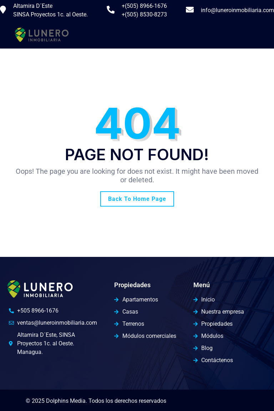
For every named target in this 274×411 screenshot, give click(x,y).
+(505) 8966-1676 (144, 5)
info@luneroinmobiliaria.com (237, 10)
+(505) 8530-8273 (144, 14)
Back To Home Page (137, 199)
